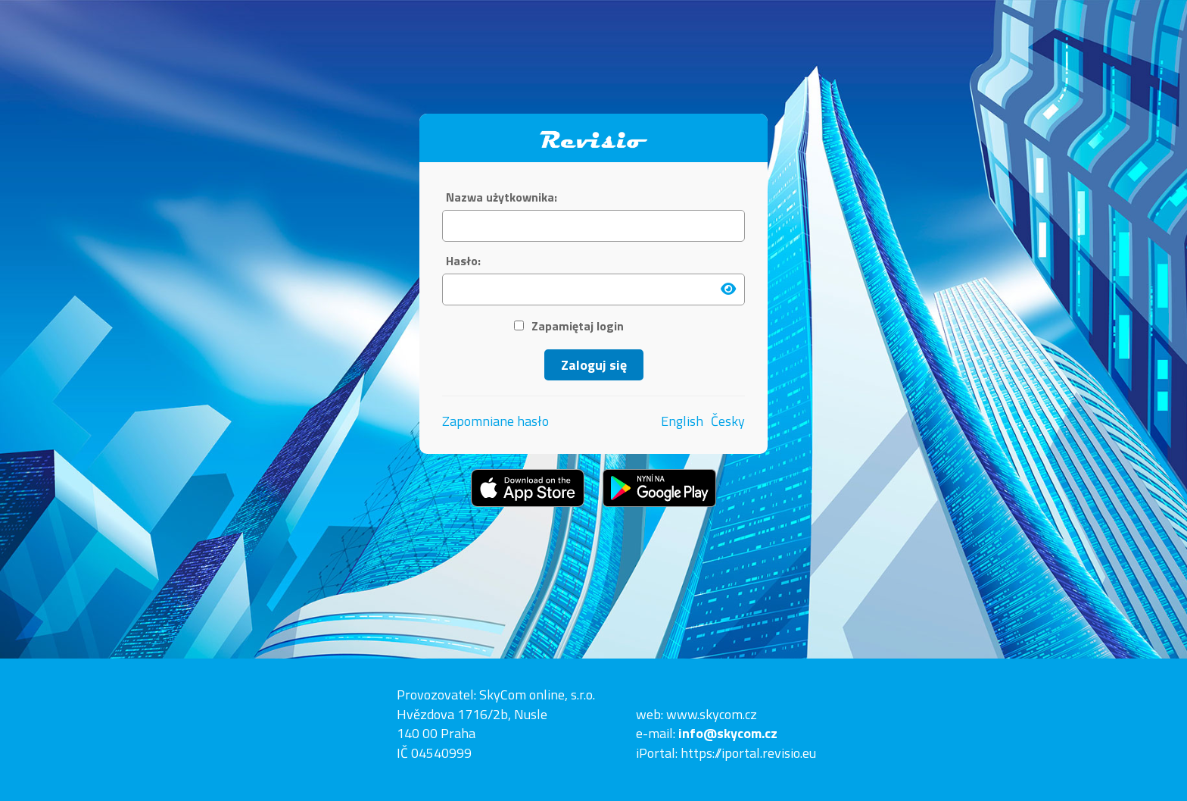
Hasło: (463, 261)
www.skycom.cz (711, 714)
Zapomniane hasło (495, 421)
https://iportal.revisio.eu (748, 753)
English (682, 421)
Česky (728, 421)
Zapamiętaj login (569, 326)
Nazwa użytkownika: (501, 197)
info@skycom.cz (727, 733)
